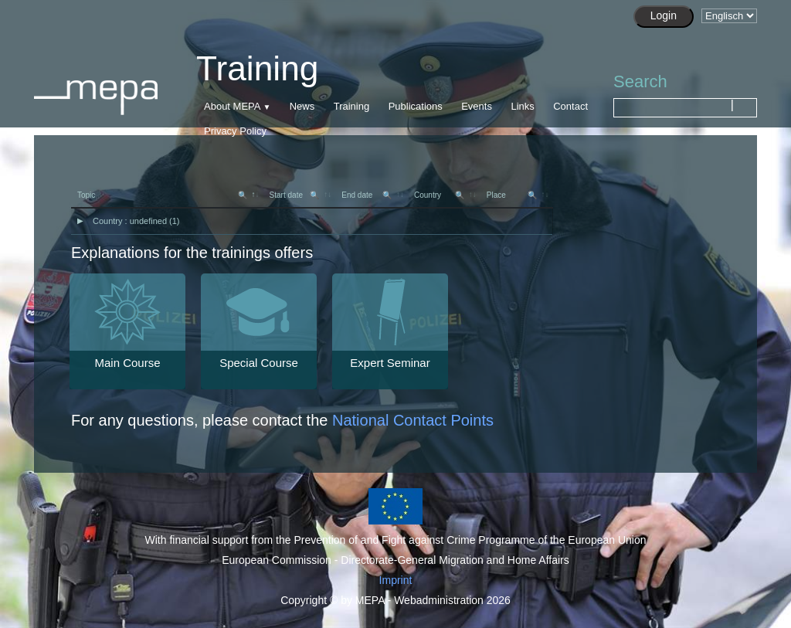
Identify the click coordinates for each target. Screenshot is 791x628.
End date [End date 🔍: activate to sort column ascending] (366, 195)
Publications (416, 106)
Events (476, 106)
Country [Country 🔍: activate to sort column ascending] (439, 195)
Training (351, 106)
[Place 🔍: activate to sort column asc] (516, 195)
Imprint (395, 580)
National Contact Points (413, 420)
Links (522, 106)
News (302, 106)
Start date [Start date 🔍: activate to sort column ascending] (295, 195)
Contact (570, 106)
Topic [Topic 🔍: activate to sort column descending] (162, 195)
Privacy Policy (235, 131)
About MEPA (232, 106)
